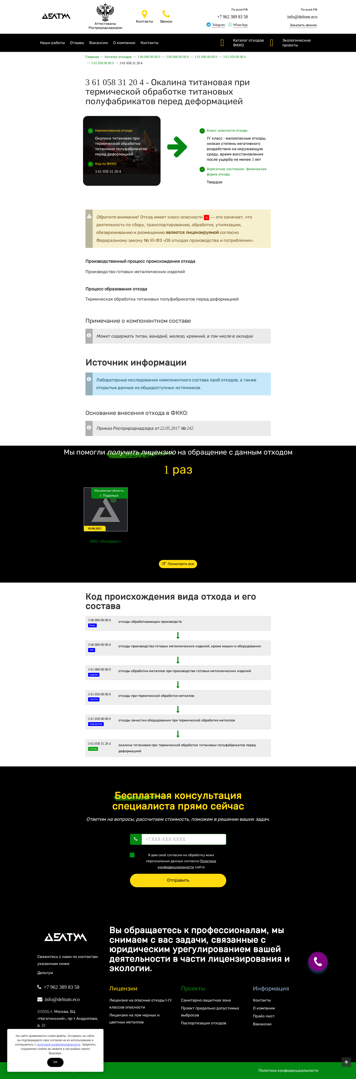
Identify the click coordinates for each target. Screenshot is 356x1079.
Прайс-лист (264, 1016)
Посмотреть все (178, 564)
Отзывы (77, 43)
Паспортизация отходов (203, 1023)
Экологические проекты (296, 42)
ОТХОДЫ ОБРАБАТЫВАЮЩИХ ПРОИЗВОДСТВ (150, 621)
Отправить (178, 880)
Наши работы (52, 43)
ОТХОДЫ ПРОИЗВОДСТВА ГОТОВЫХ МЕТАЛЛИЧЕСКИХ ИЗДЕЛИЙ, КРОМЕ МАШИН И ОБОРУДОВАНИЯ (189, 646)
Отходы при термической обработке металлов (156, 696)
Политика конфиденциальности (288, 1070)
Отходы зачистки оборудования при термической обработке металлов (176, 720)
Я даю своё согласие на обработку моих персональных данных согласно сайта (174, 861)
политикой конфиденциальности (58, 1044)
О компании (124, 43)
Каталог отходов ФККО (248, 42)
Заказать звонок (303, 25)
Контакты (149, 43)
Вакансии (98, 43)
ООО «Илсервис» (105, 541)
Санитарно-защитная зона (206, 1000)
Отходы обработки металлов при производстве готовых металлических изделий (184, 671)
